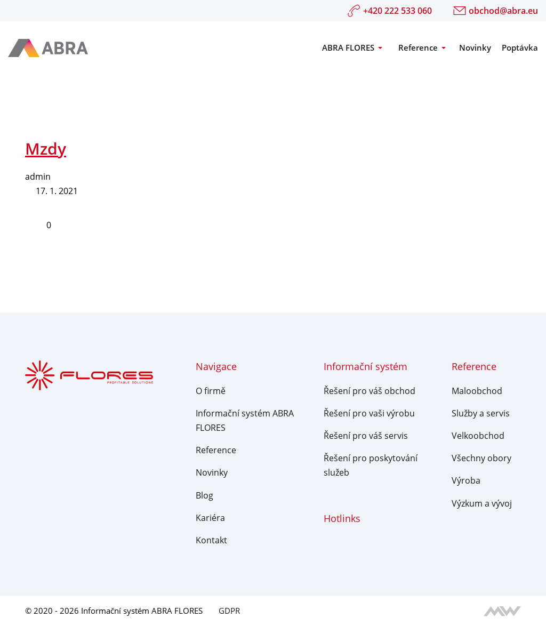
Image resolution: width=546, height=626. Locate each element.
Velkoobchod (478, 436)
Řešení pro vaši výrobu (369, 413)
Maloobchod (477, 391)
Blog (204, 495)
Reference (418, 47)
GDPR (229, 610)
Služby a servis (481, 413)
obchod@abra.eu (495, 10)
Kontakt (211, 540)
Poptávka (520, 47)
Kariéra (210, 518)
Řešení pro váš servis (366, 436)
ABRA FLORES (348, 47)
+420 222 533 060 (390, 10)
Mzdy (45, 148)
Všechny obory (481, 458)
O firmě (211, 391)
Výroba (466, 480)
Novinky (475, 47)
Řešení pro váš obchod (369, 391)
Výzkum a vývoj (482, 503)
